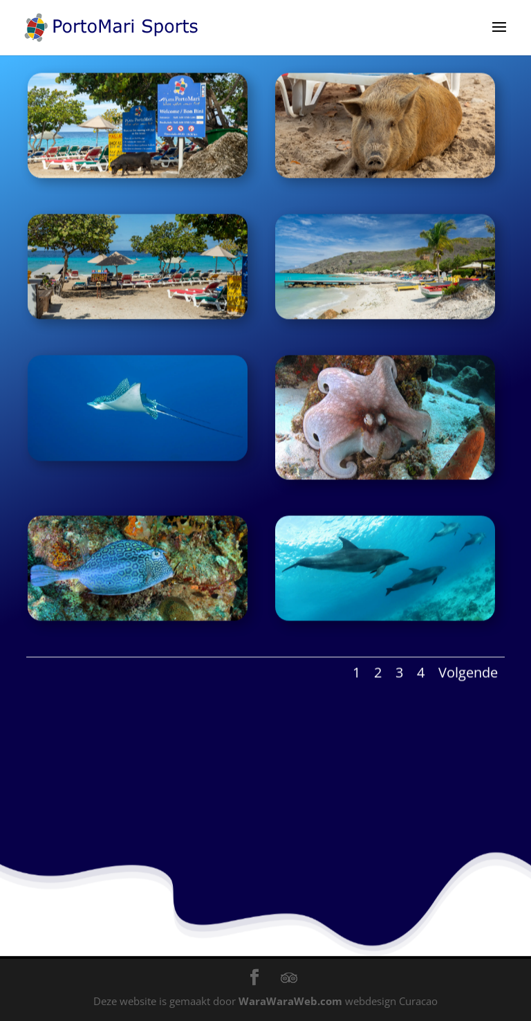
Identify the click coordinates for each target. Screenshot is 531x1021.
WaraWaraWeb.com (290, 1001)
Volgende (468, 668)
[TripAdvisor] (289, 978)
